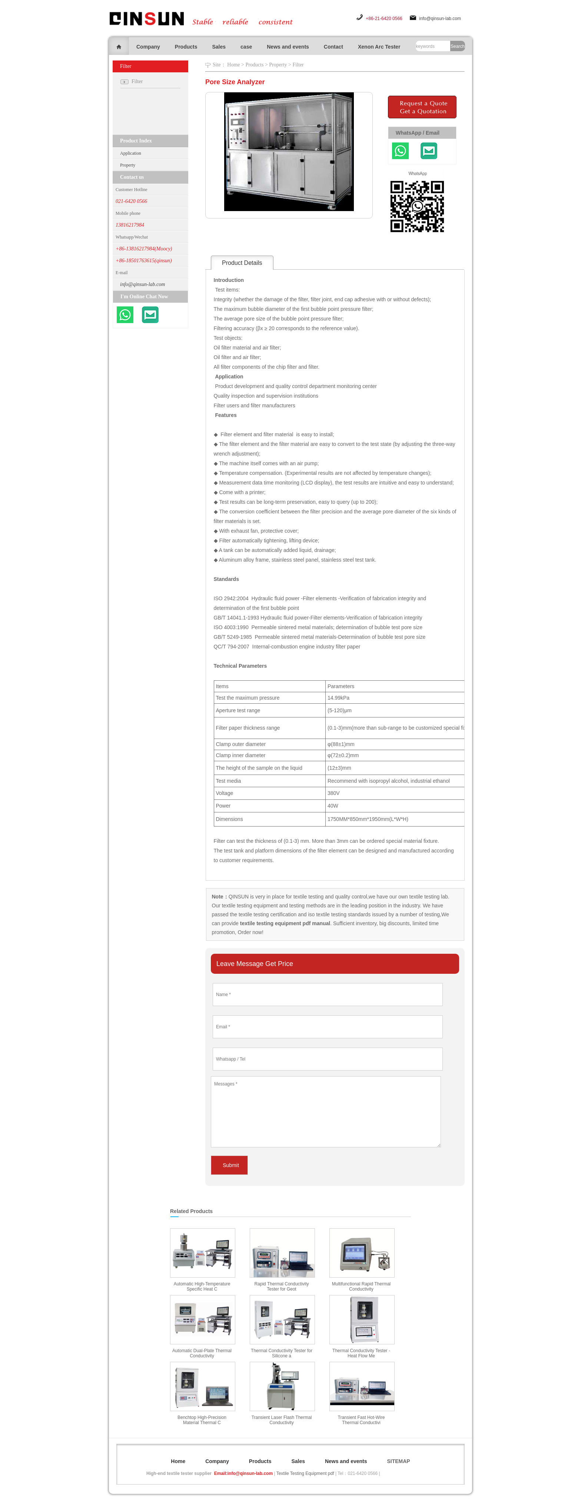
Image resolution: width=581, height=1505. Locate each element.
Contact (333, 47)
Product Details (242, 263)
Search (458, 46)
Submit (231, 1165)
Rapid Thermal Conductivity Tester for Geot (281, 1286)
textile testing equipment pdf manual (284, 923)
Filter (297, 65)
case (246, 47)
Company (148, 47)
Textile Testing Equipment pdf (305, 1473)
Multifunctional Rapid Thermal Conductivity (361, 1286)
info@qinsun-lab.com (440, 18)
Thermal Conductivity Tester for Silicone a (281, 1353)
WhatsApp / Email (417, 133)
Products (186, 47)
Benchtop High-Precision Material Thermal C (201, 1420)
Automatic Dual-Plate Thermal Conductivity (202, 1353)
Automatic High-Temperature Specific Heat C (202, 1286)
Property (127, 165)
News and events (288, 47)
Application (130, 153)
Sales (219, 47)
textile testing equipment (249, 905)
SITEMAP (398, 1461)
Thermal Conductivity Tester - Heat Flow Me (361, 1353)
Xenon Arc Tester (379, 47)
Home (233, 65)
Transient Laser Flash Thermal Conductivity (282, 1420)
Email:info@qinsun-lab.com (243, 1473)
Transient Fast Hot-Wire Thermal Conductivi (361, 1420)
